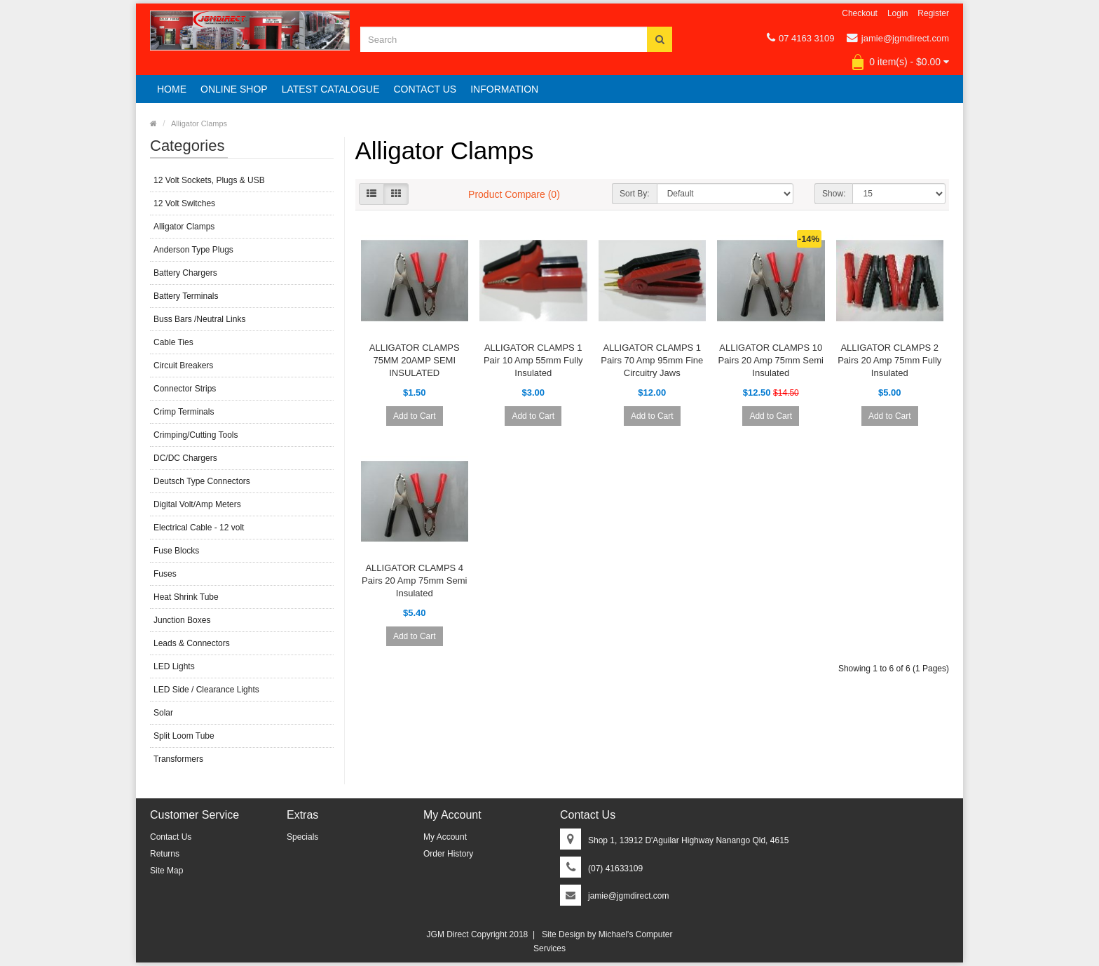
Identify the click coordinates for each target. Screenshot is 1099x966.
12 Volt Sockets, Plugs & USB (209, 180)
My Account (445, 837)
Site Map (166, 871)
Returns (164, 854)
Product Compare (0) (514, 194)
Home (171, 89)
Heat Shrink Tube (186, 597)
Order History (448, 854)
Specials (302, 837)
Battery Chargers (185, 273)
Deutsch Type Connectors (201, 481)
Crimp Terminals (183, 412)
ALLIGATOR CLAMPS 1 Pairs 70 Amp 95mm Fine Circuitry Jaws (652, 360)
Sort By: (635, 194)
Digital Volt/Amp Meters (197, 504)
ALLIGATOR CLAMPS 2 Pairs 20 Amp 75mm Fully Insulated (889, 360)
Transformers (178, 759)
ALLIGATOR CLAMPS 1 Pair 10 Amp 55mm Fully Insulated (533, 360)
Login (897, 13)
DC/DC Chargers (185, 458)
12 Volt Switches (184, 203)
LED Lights (174, 666)
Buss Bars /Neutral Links (199, 319)
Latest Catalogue (331, 89)
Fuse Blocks (176, 551)
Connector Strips (184, 389)
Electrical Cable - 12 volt (198, 527)
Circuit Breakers (183, 365)
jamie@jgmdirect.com (898, 37)
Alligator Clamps (199, 123)
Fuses (165, 574)
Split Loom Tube (183, 736)
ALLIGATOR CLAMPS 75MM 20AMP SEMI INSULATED (414, 360)
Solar (163, 713)
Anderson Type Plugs (193, 250)
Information (504, 89)
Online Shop (234, 89)
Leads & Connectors (191, 643)
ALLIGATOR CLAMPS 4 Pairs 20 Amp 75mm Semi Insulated (414, 580)
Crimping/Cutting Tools (195, 435)
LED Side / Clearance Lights (206, 690)
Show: (833, 194)
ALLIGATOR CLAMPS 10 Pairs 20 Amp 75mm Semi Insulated (771, 360)
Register (933, 13)
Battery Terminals (185, 296)
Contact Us (424, 89)
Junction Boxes (181, 620)
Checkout (860, 13)
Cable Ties (173, 342)
